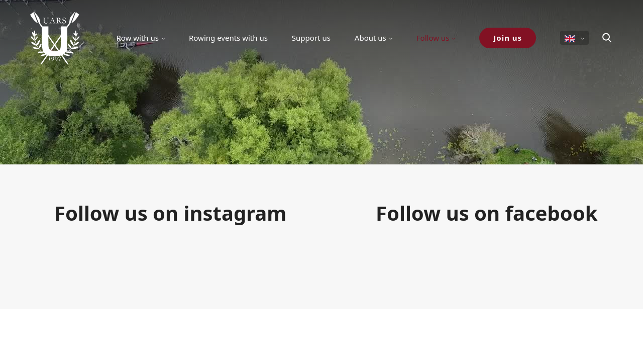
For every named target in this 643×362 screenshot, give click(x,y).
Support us (311, 38)
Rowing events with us (228, 38)
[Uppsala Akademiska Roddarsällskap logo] (54, 37)
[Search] (607, 37)
